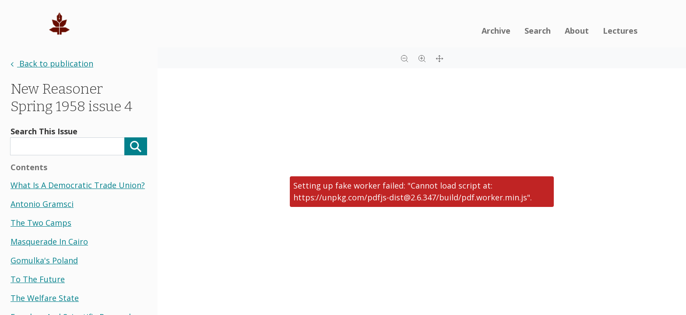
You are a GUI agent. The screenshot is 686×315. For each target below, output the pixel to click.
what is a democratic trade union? (78, 185)
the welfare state (45, 298)
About (577, 30)
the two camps (41, 222)
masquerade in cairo (49, 241)
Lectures (620, 30)
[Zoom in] (422, 58)
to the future (38, 279)
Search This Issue (44, 131)
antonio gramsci (42, 204)
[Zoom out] (405, 58)
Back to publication (52, 63)
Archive (496, 30)
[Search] (135, 146)
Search (537, 30)
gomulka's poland (44, 260)
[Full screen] (440, 58)
